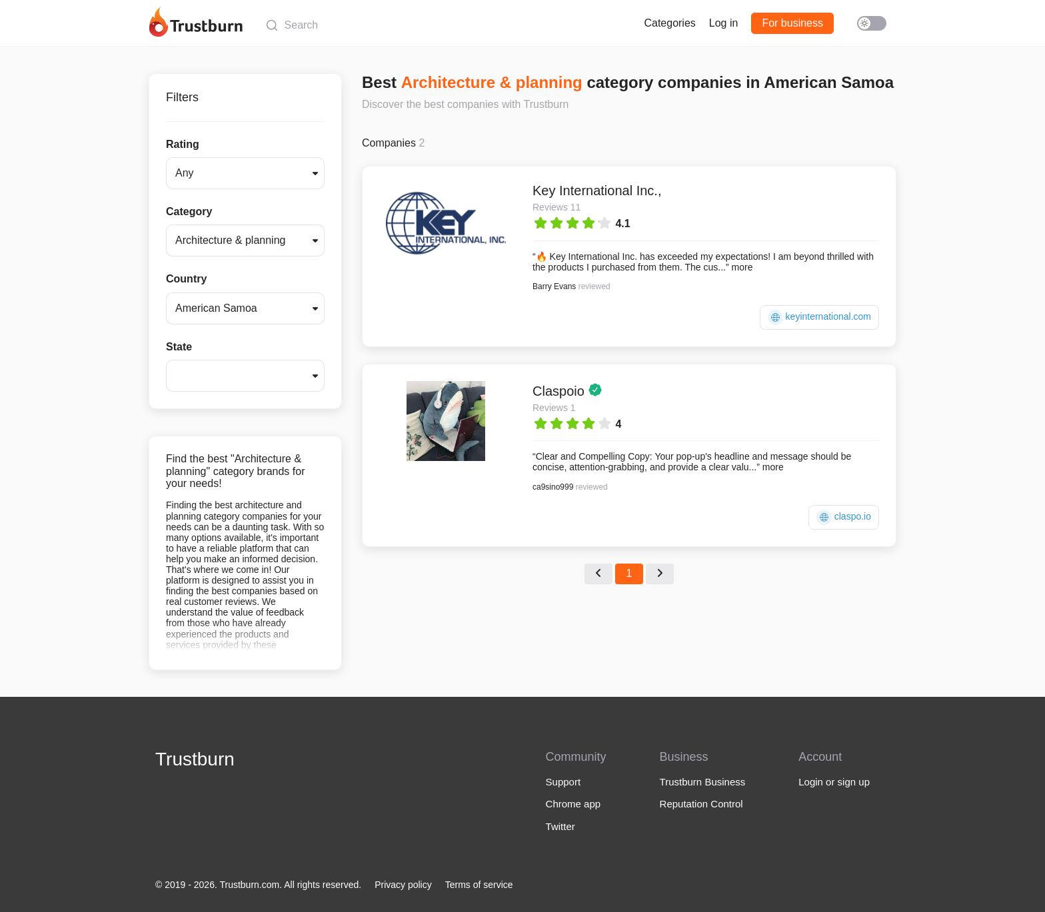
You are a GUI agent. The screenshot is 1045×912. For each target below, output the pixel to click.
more (742, 267)
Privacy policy (403, 884)
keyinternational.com (819, 317)
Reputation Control (701, 803)
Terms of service (479, 884)
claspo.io (843, 517)
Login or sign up (834, 781)
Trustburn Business (703, 781)
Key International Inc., (596, 190)
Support (563, 781)
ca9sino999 (552, 487)
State (179, 346)
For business (792, 23)
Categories (669, 23)
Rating (182, 144)
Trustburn (195, 759)
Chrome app (573, 803)
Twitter (560, 826)
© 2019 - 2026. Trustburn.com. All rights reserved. (258, 884)
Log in (723, 23)
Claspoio (560, 391)
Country (186, 278)
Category (189, 211)
